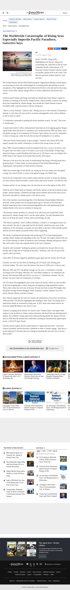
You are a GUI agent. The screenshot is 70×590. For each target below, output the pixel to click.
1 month (49, 451)
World (29, 572)
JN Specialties (37, 574)
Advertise (56, 581)
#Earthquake (13, 22)
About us (12, 581)
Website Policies (41, 581)
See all (55, 451)
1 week (43, 451)
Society (16, 572)
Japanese (65, 13)
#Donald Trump (51, 19)
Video (52, 574)
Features (46, 574)
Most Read (39, 448)
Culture (29, 574)
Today (38, 451)
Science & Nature (20, 574)
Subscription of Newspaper (53, 564)
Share (58, 48)
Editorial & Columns (48, 572)
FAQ (49, 581)
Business (22, 572)
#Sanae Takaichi (39, 19)
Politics (10, 572)
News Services (37, 572)
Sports (58, 572)
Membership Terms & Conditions (25, 581)
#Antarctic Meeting (15, 19)
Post (51, 48)
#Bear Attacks (27, 19)
